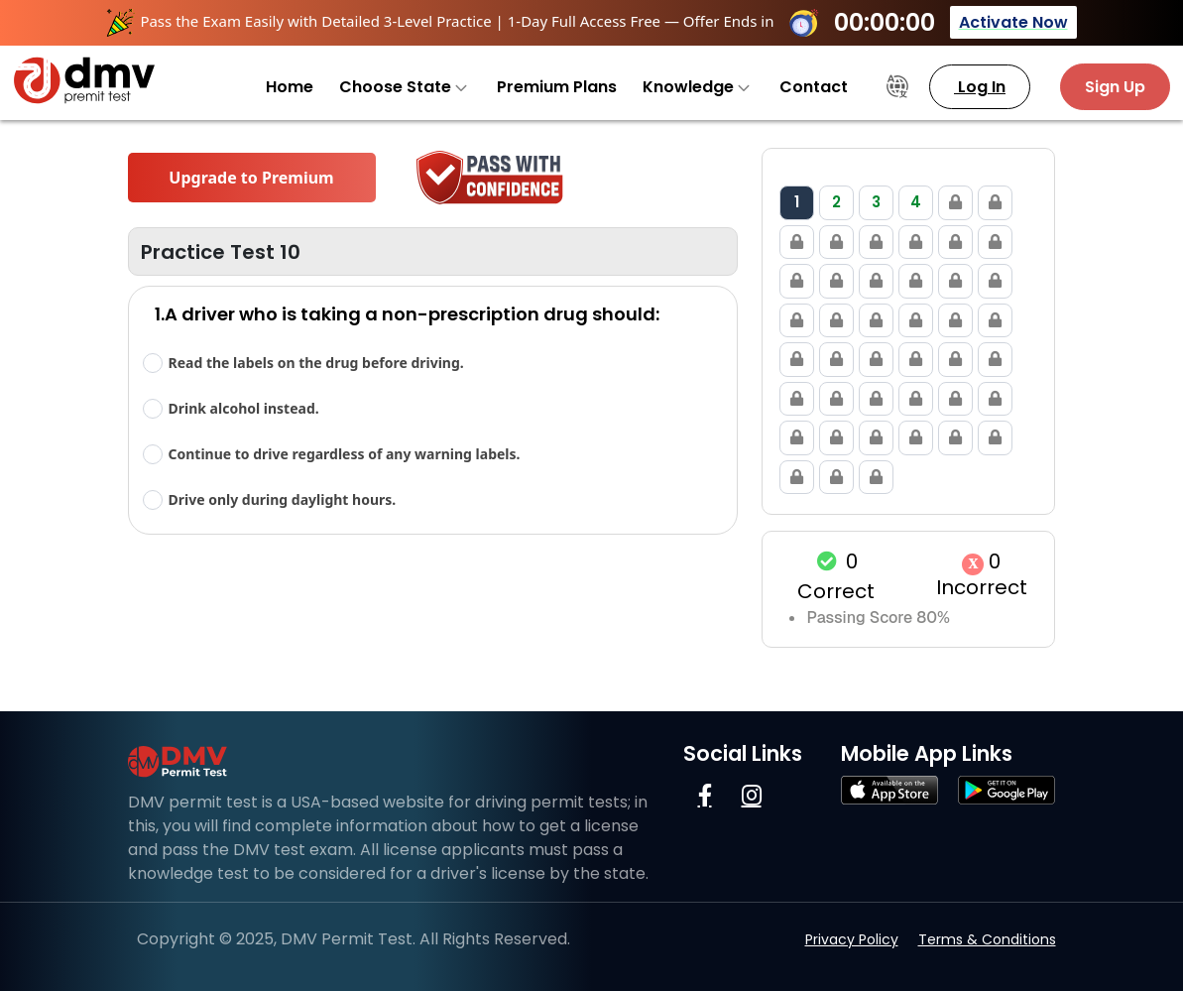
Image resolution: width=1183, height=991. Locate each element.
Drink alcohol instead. (244, 408)
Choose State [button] (403, 86)
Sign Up (1115, 86)
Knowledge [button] (696, 86)
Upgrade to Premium (251, 177)
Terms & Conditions (987, 939)
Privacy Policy (851, 939)
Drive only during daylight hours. (283, 499)
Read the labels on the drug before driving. (316, 362)
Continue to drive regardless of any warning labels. (345, 453)
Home (289, 86)
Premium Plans (557, 86)
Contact (813, 86)
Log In (980, 86)
